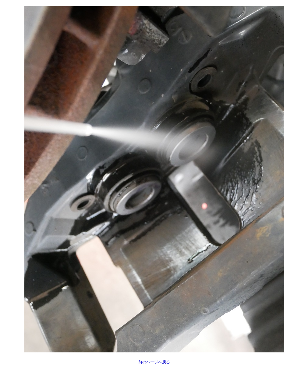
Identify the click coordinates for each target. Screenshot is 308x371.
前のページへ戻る (154, 362)
